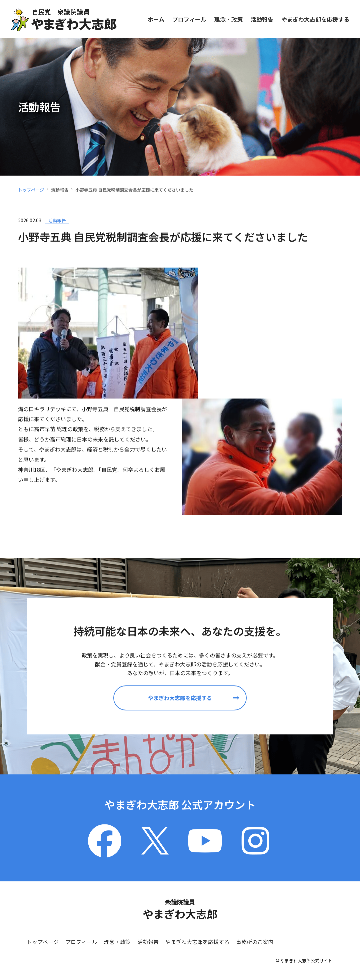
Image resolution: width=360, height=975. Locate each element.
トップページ (31, 190)
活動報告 (262, 19)
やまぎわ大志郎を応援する (315, 19)
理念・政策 (228, 19)
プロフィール (189, 19)
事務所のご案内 (254, 942)
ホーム (156, 19)
